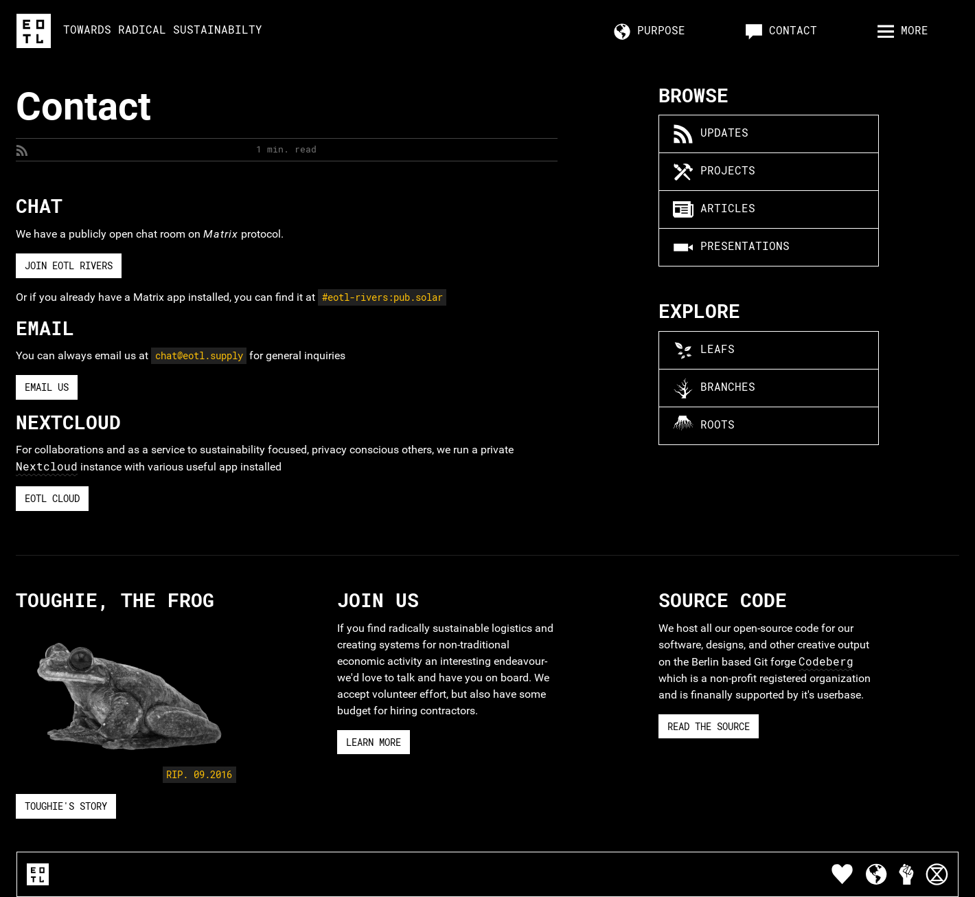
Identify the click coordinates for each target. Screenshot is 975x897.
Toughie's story (66, 806)
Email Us (47, 387)
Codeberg (826, 661)
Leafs (704, 350)
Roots (704, 426)
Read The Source (708, 726)
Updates (710, 134)
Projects (714, 171)
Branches (714, 388)
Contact (781, 31)
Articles (714, 209)
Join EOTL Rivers (69, 265)
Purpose (649, 31)
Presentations (731, 247)
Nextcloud (47, 466)
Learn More (373, 742)
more (903, 31)
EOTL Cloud (52, 498)
